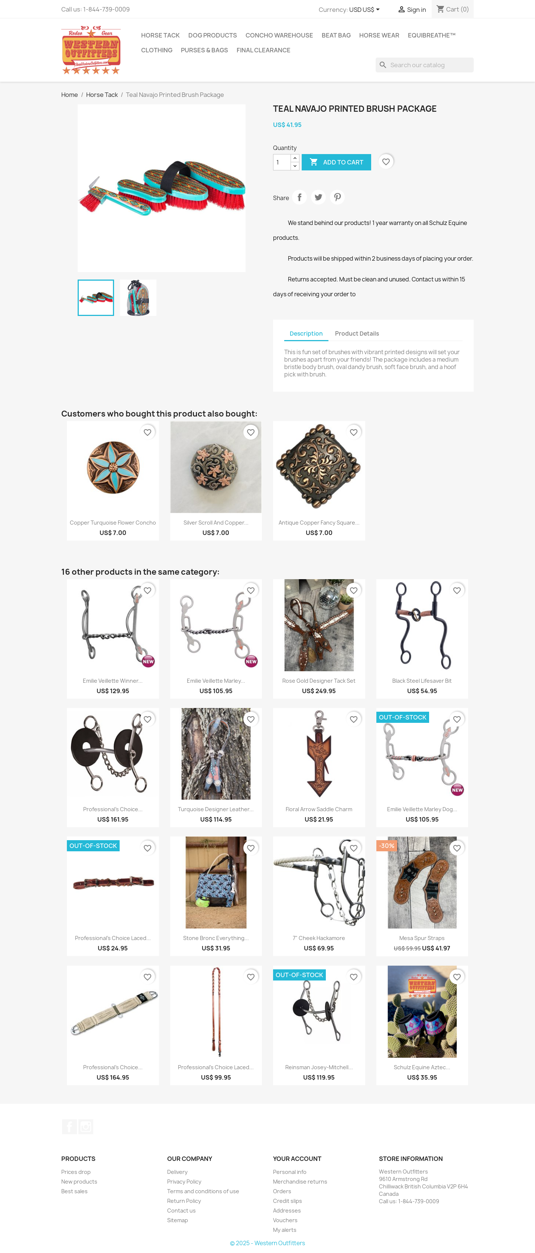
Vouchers (285, 1220)
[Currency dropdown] (365, 10)
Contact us (181, 1210)
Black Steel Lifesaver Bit (422, 680)
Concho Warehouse (279, 35)
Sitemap (177, 1220)
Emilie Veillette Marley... (216, 680)
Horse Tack (160, 35)
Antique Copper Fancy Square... (319, 522)
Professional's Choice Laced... (113, 938)
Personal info (290, 1171)
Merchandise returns (300, 1181)
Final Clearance (264, 50)
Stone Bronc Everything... (216, 938)
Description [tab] (306, 333)
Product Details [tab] (357, 333)
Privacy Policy (184, 1181)
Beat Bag (336, 35)
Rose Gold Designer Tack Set (319, 680)
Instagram (85, 1126)
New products (79, 1181)
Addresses (287, 1210)
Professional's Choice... (113, 809)
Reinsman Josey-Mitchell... (319, 1067)
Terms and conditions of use (203, 1191)
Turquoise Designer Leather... (216, 809)
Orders (282, 1191)
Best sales (74, 1191)
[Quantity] (282, 162)
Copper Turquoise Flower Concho (113, 522)
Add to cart (336, 162)
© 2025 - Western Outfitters (267, 1243)
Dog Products (212, 35)
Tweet (318, 197)
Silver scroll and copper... (216, 522)
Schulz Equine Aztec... (422, 1067)
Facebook (69, 1126)
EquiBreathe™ (431, 35)
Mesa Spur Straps (422, 938)
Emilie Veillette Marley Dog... (422, 809)
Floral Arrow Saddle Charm (319, 809)
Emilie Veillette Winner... (113, 680)
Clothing (156, 50)
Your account (297, 1159)
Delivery (177, 1171)
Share (299, 197)
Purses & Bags (204, 50)
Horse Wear (379, 35)
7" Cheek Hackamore (319, 938)
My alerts (284, 1229)
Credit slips (287, 1200)
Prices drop (76, 1171)
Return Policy (184, 1200)
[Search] (425, 65)
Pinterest (337, 197)
